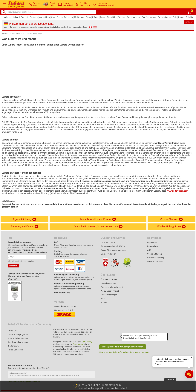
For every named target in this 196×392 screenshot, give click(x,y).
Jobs (103, 298)
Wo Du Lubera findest (110, 291)
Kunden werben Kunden (18, 342)
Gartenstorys (13, 346)
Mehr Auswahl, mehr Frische (98, 219)
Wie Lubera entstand (109, 283)
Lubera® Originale (20, 17)
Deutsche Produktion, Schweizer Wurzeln (98, 226)
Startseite (5, 34)
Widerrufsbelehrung (155, 258)
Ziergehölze (112, 17)
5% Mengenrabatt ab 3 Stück (113, 246)
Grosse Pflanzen (171, 219)
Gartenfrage (78, 344)
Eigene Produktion (108, 254)
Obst (53, 17)
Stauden (121, 17)
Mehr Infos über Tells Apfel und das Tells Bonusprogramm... (125, 352)
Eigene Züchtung (24, 219)
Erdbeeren (68, 17)
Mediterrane (79, 17)
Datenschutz (152, 246)
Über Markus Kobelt (109, 279)
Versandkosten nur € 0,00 (65, 306)
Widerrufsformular (155, 261)
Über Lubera (16, 34)
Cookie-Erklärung (154, 254)
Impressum (152, 242)
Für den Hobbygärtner (171, 226)
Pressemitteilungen (109, 295)
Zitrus (88, 17)
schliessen (189, 22)
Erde (175, 17)
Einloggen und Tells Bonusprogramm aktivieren (122, 347)
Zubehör (189, 17)
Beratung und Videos (24, 226)
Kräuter (95, 17)
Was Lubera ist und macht (32, 34)
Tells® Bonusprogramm (18, 334)
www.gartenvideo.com (177, 191)
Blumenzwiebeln (133, 17)
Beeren (60, 17)
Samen (153, 17)
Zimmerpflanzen (164, 17)
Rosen (102, 17)
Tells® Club (13, 331)
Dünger (181, 17)
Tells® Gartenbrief (15, 350)
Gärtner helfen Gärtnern (18, 338)
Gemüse (145, 17)
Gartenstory (87, 342)
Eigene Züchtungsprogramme (113, 250)
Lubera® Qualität (108, 242)
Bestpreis (34, 17)
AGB (149, 250)
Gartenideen (44, 17)
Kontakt (104, 302)
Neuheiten (7, 17)
